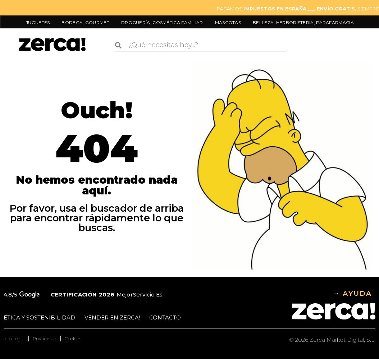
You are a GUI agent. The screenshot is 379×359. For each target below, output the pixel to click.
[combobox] (200, 45)
